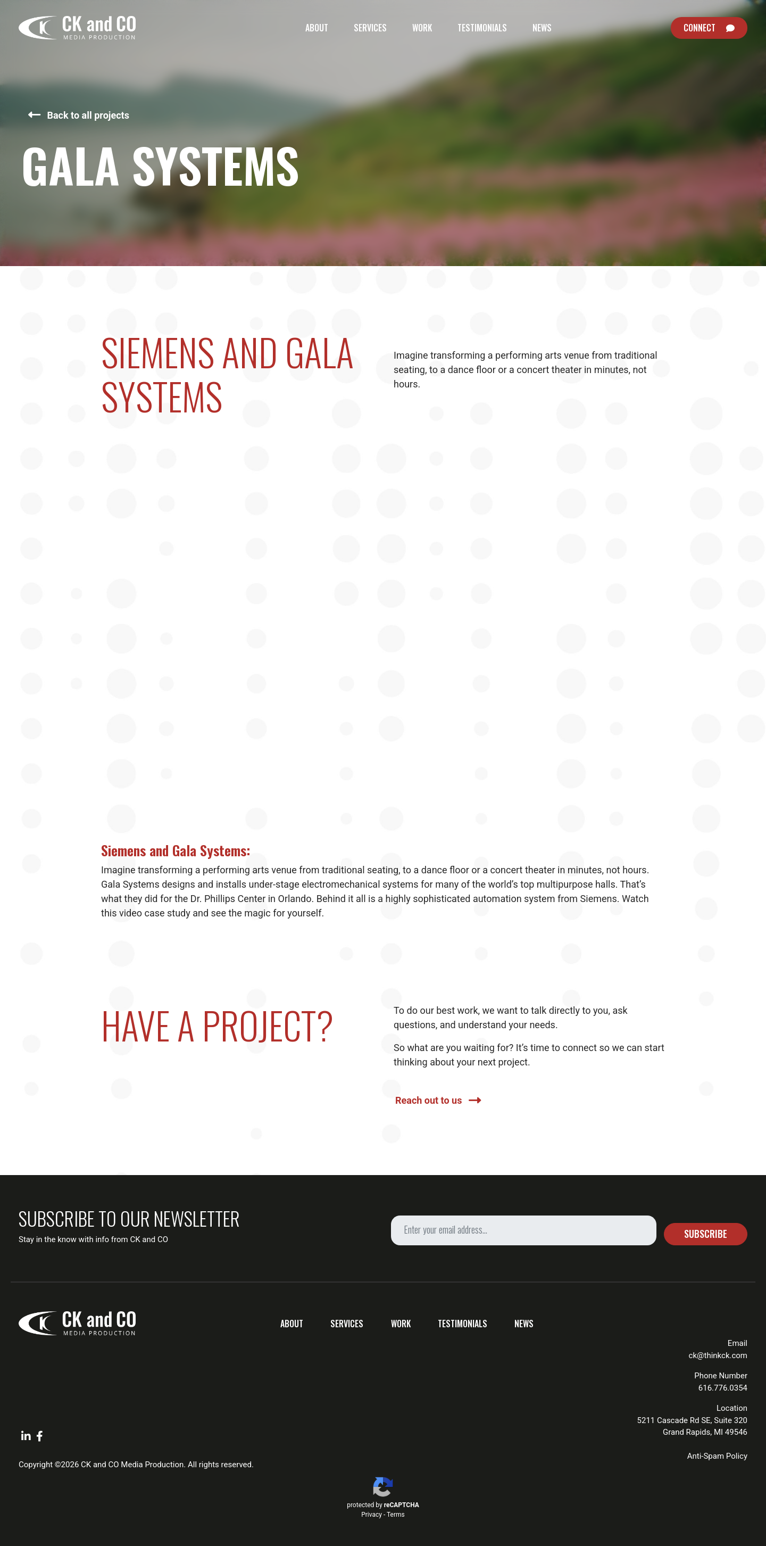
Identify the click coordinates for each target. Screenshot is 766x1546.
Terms (396, 1514)
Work (422, 27)
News (542, 27)
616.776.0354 (722, 1388)
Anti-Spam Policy (717, 1456)
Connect (699, 27)
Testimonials (482, 27)
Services (370, 27)
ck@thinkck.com (718, 1355)
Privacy (371, 1514)
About (316, 27)
